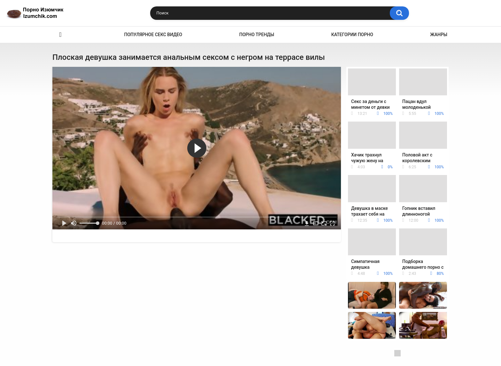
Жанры (438, 34)
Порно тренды (256, 34)
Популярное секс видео (153, 34)
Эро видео (60, 35)
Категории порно (352, 34)
